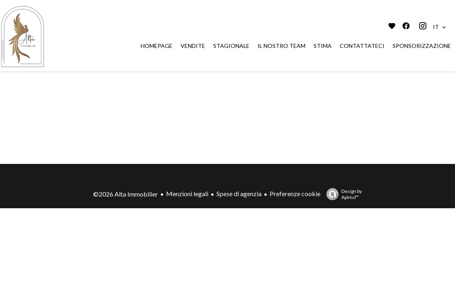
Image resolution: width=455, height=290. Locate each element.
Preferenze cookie (295, 193)
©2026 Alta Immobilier (125, 194)
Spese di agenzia (239, 193)
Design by (342, 194)
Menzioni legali (187, 193)
